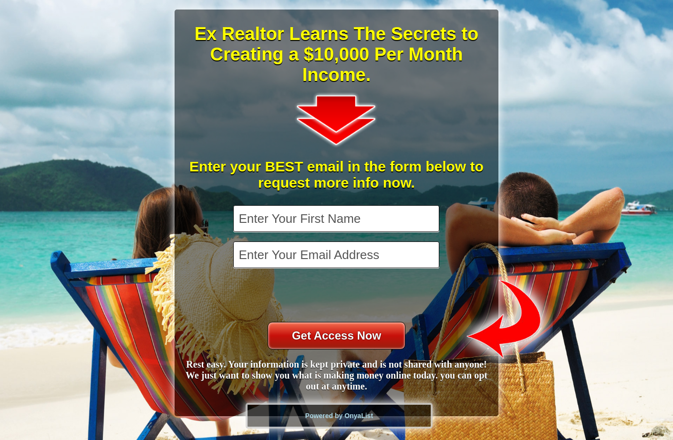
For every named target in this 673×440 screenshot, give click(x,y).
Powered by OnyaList (339, 416)
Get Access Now (336, 335)
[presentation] (337, 296)
